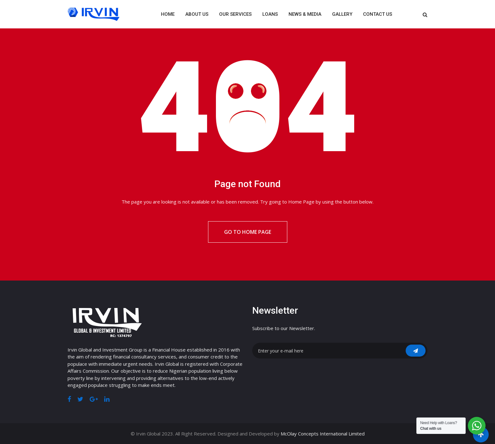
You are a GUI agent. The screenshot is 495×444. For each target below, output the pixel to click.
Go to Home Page (247, 231)
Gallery (342, 14)
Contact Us (377, 14)
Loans (270, 14)
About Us (196, 14)
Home (168, 14)
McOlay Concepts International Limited (323, 433)
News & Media (305, 14)
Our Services (235, 14)
